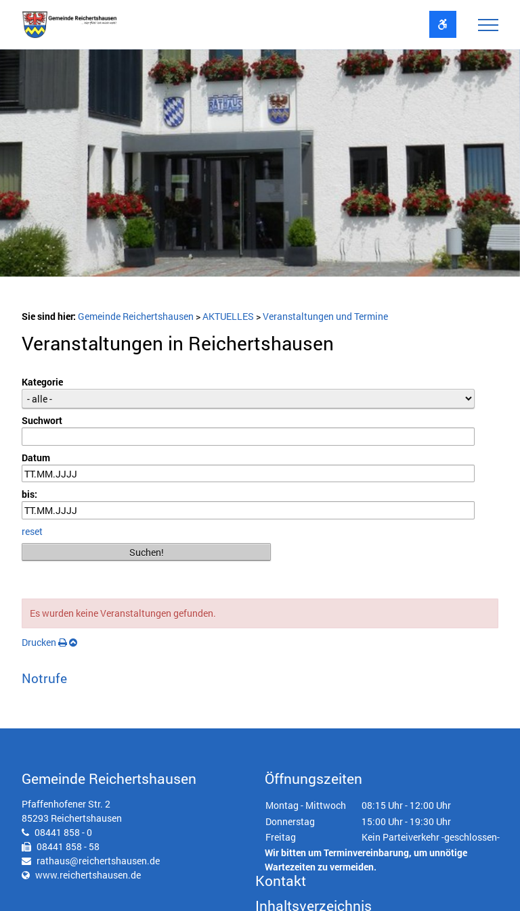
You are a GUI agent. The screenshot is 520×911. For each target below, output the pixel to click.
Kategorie (42, 381)
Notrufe (44, 678)
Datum (36, 457)
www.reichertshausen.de (88, 874)
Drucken (44, 642)
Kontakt (280, 880)
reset (32, 531)
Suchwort (42, 420)
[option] (260, 166)
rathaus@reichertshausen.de (98, 860)
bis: (29, 494)
